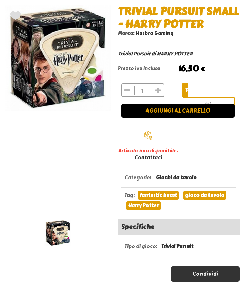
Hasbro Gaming (155, 33)
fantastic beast (158, 195)
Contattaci (148, 157)
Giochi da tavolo (176, 177)
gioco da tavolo (204, 195)
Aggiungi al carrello (177, 110)
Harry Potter (143, 205)
